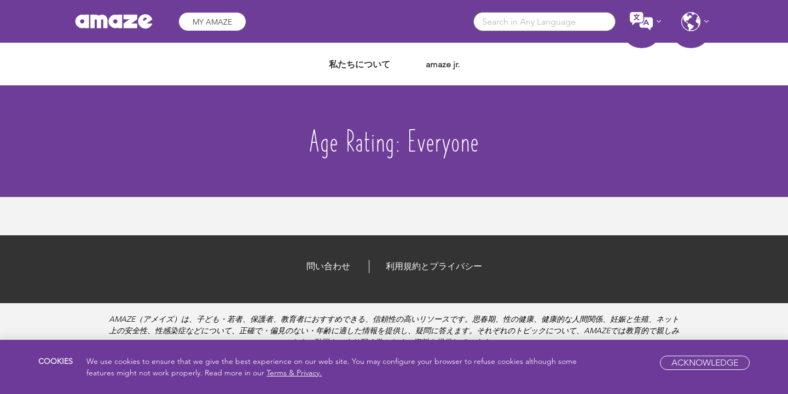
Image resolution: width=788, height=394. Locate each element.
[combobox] (544, 21)
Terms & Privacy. (294, 373)
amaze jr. (443, 64)
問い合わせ (328, 266)
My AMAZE (212, 22)
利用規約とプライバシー (434, 266)
